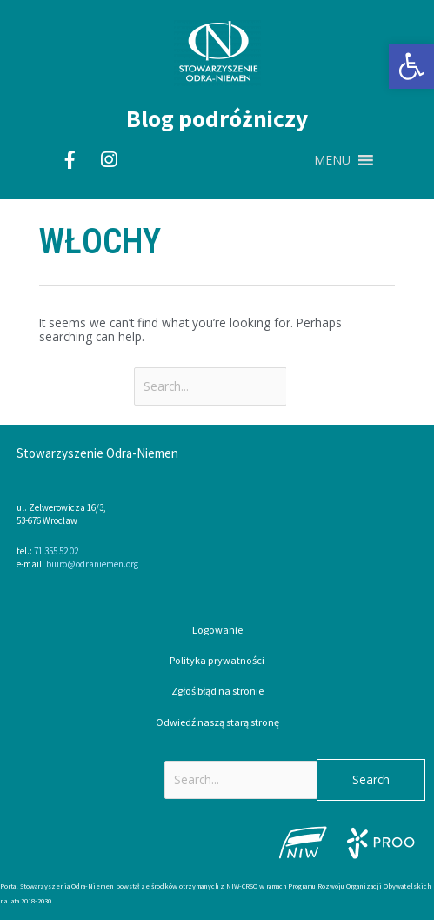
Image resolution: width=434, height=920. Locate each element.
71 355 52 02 (56, 551)
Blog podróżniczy (217, 118)
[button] (411, 66)
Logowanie (217, 629)
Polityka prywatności (217, 660)
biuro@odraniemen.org (92, 564)
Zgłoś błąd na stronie (217, 690)
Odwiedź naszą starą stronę (217, 722)
